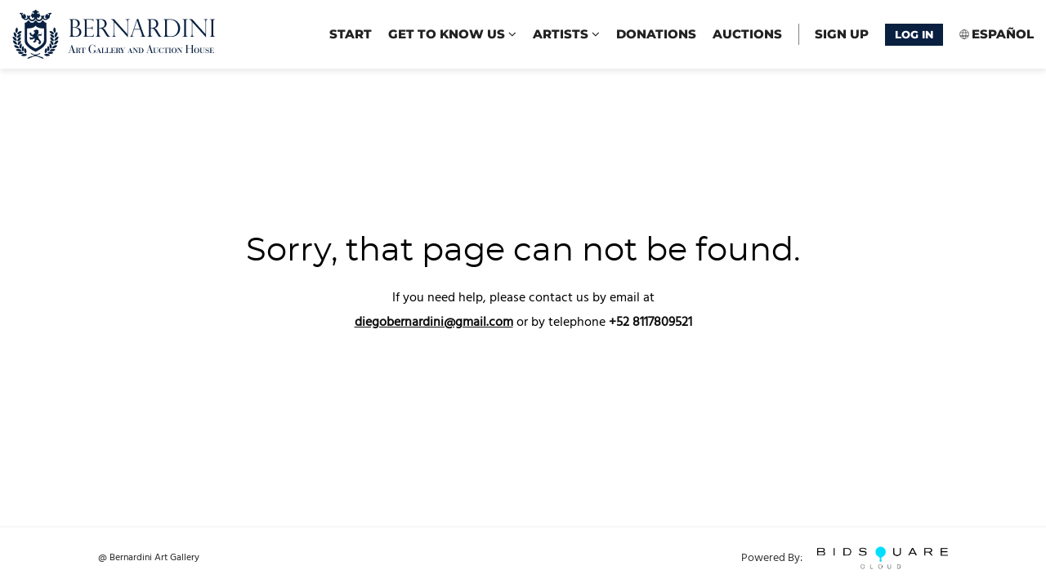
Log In (914, 34)
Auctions (747, 34)
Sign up (842, 34)
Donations (656, 34)
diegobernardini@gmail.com (434, 322)
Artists (566, 34)
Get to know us (452, 34)
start (350, 34)
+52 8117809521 (650, 322)
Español (1003, 34)
